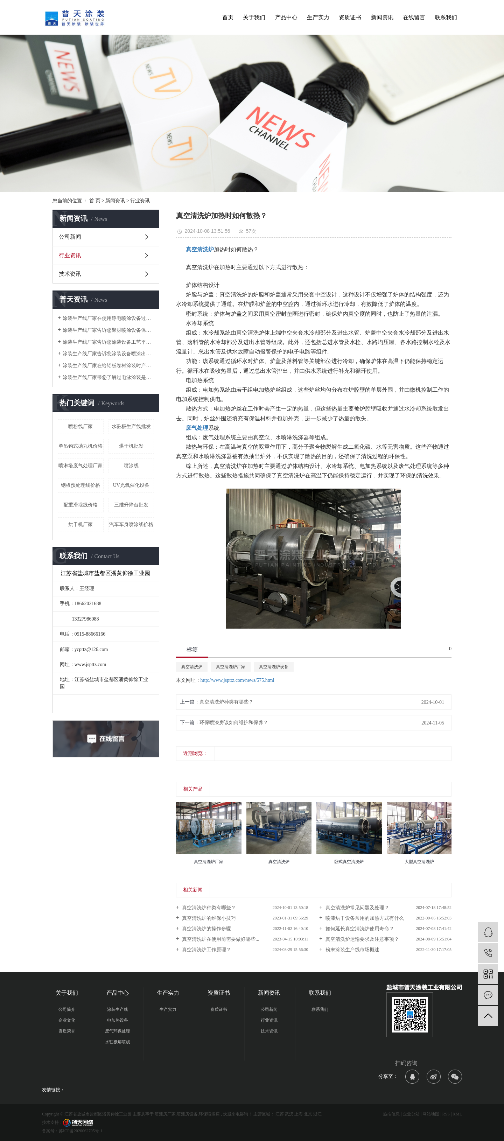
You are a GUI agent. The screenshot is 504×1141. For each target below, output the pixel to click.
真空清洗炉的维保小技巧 (208, 918)
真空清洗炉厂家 (230, 666)
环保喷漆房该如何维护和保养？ (234, 722)
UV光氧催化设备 (131, 485)
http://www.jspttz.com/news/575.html (237, 680)
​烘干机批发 (131, 446)
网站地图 (430, 1114)
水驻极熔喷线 (117, 1042)
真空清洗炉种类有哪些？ (226, 702)
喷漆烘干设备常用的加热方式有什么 (364, 918)
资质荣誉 (66, 1031)
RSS (446, 1114)
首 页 (94, 200)
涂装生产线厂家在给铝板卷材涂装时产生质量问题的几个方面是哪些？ (108, 365)
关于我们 (254, 17)
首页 (227, 17)
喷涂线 (131, 465)
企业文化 (66, 1020)
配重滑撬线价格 (80, 504)
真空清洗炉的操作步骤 (206, 928)
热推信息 (391, 1114)
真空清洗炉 (191, 666)
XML (457, 1114)
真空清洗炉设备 (273, 666)
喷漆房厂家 (165, 1114)
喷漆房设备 (187, 1114)
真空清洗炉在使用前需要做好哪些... (220, 939)
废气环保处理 (117, 1031)
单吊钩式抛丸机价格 (80, 446)
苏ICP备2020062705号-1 (81, 1130)
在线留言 (414, 17)
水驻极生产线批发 (131, 426)
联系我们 (446, 17)
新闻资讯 (382, 17)
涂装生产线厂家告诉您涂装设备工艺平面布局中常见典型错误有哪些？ (108, 342)
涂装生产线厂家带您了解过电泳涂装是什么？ (108, 377)
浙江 (317, 1114)
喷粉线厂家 (80, 426)
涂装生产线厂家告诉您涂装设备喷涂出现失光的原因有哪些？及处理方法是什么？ (108, 353)
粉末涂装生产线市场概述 (351, 949)
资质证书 (350, 17)
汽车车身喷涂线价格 (131, 524)
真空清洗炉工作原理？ (206, 949)
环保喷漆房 (209, 1114)
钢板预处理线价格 (80, 485)
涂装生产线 (117, 1009)
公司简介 (66, 1009)
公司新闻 (70, 237)
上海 (298, 1114)
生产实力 (318, 17)
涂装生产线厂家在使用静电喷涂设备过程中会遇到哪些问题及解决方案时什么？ (108, 318)
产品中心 (286, 17)
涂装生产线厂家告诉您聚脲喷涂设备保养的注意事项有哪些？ (108, 330)
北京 (308, 1114)
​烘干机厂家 (80, 524)
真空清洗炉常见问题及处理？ (356, 907)
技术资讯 (70, 274)
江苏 (279, 1114)
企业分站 (411, 1114)
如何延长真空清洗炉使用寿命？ (359, 928)
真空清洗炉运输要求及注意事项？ (361, 939)
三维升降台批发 (131, 504)
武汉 (289, 1114)
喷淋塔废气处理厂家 (80, 465)
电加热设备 (117, 1020)
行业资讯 (140, 200)
